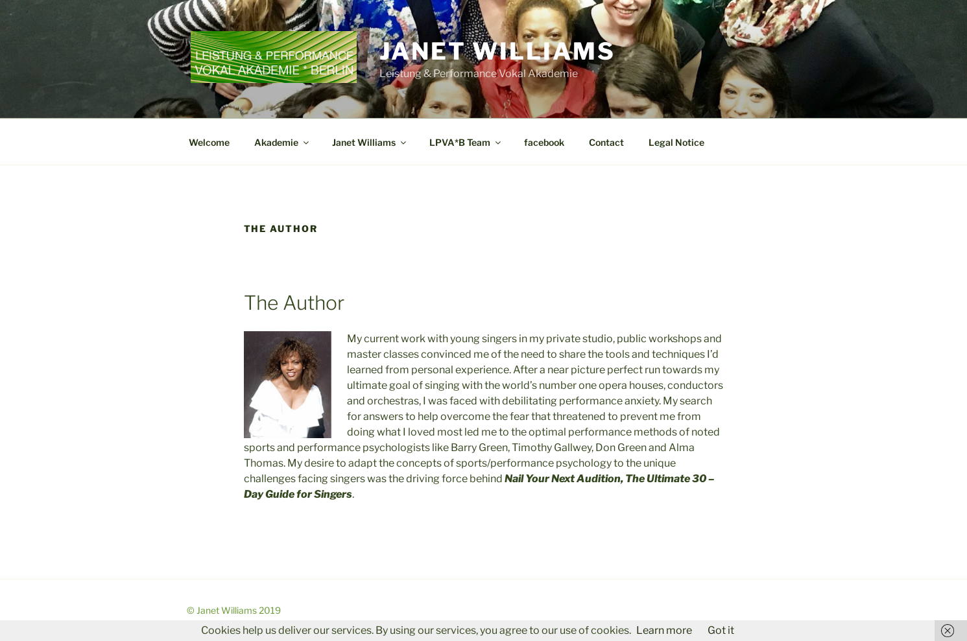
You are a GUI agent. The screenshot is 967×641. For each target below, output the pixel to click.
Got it (721, 630)
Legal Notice (676, 142)
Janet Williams (497, 51)
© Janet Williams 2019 (234, 610)
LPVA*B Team (466, 142)
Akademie (282, 142)
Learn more (664, 630)
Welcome (209, 142)
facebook (544, 142)
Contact (606, 142)
